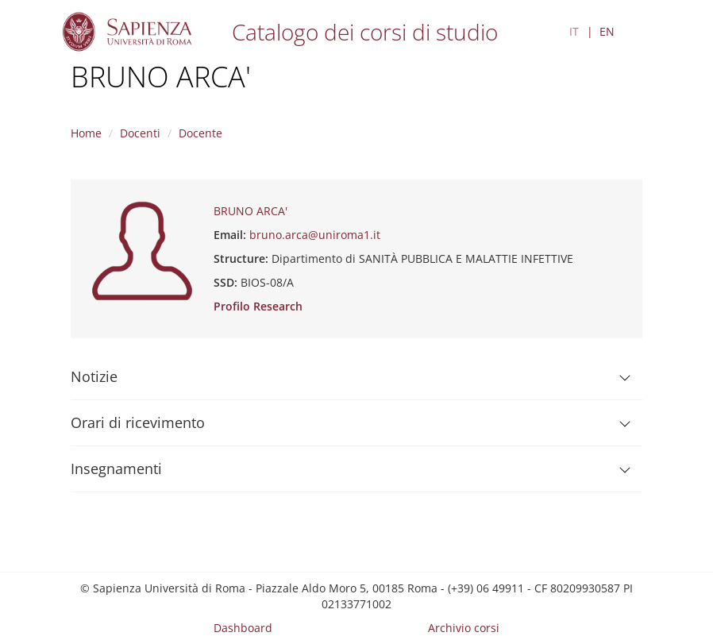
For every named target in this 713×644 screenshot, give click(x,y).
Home (86, 133)
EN (607, 31)
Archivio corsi (463, 627)
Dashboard (243, 627)
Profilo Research (258, 306)
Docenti (140, 133)
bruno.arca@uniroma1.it (314, 234)
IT (574, 31)
